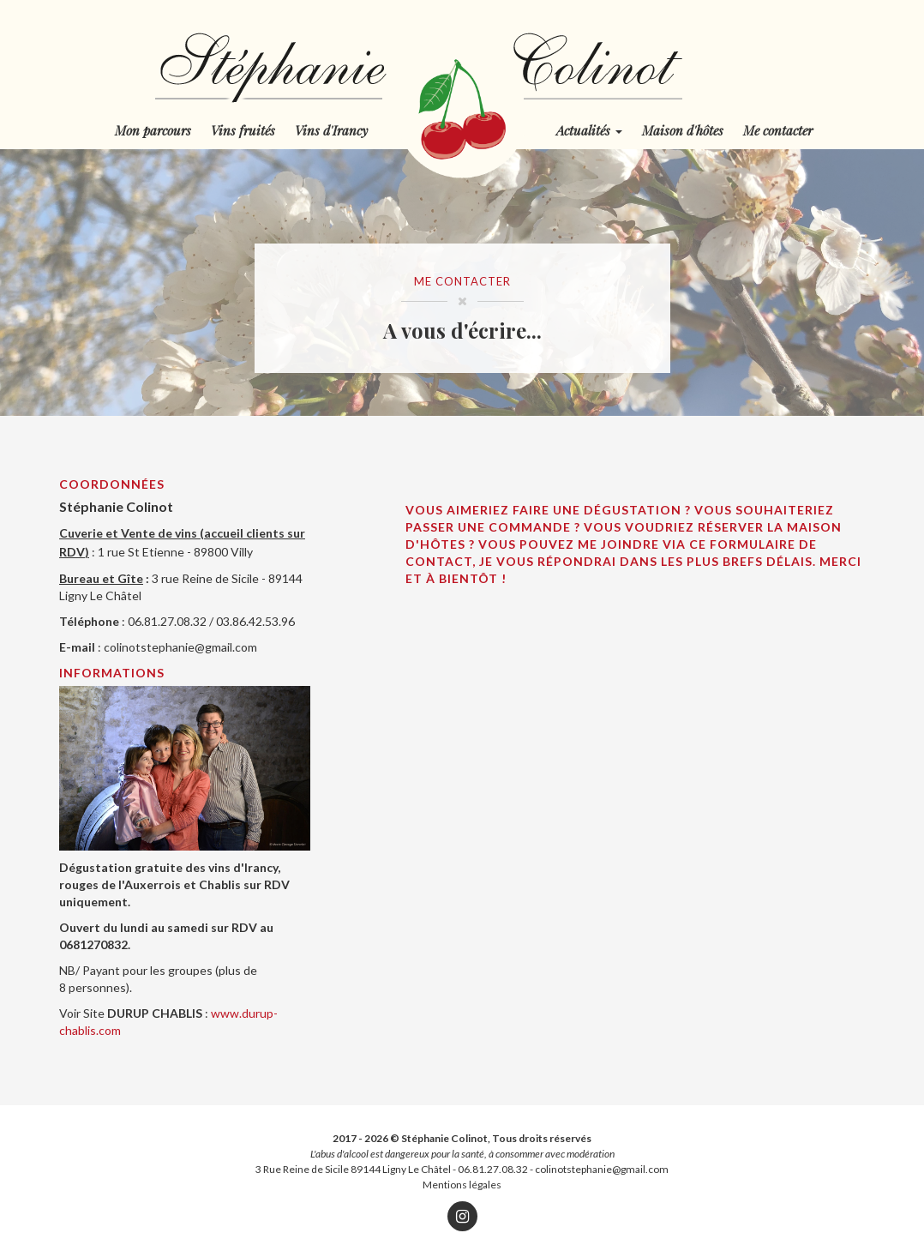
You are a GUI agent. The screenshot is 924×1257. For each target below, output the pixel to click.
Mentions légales (462, 1184)
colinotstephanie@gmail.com (180, 647)
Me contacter (778, 130)
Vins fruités (243, 130)
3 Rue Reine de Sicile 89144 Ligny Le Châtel (353, 1169)
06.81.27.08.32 (493, 1169)
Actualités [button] (589, 130)
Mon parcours (153, 130)
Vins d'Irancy (331, 130)
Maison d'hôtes (682, 130)
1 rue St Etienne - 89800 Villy (175, 551)
